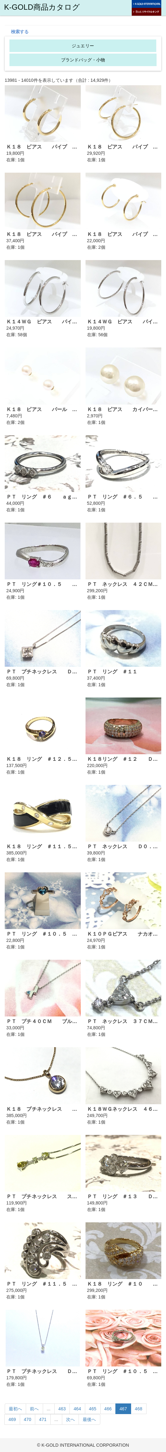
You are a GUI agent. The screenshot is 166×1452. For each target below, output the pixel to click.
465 (93, 1408)
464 (77, 1408)
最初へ (15, 1408)
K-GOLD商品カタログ (42, 7)
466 (108, 1408)
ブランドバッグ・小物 (83, 59)
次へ (70, 1419)
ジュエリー (83, 45)
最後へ (89, 1419)
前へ (34, 1408)
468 (138, 1408)
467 (123, 1408)
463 (62, 1408)
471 (43, 1419)
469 (12, 1419)
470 (27, 1419)
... (49, 1408)
